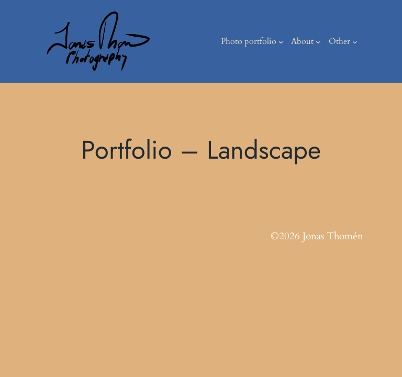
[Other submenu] (355, 41)
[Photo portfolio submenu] (281, 41)
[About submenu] (318, 41)
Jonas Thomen (184, 41)
